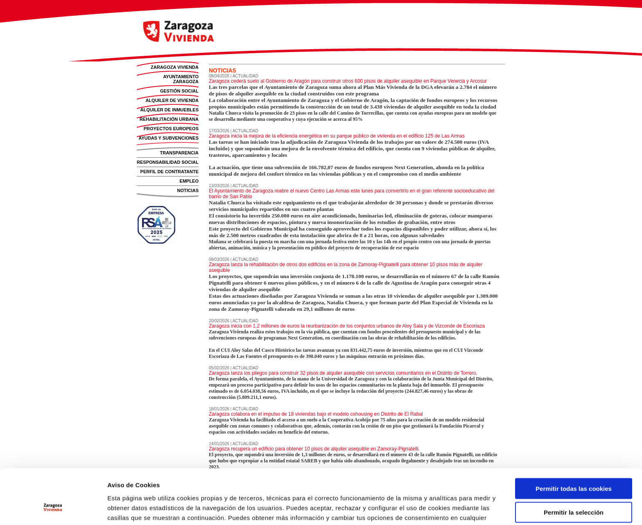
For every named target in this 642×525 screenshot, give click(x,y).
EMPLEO (189, 181)
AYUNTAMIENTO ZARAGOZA (181, 79)
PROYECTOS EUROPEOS (171, 128)
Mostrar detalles (447, 508)
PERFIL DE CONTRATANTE (169, 171)
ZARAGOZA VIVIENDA (175, 67)
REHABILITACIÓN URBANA (169, 119)
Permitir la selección (574, 467)
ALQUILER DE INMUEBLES (169, 109)
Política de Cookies (218, 482)
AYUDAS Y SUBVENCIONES (168, 138)
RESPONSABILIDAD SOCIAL (168, 162)
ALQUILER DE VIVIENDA (172, 100)
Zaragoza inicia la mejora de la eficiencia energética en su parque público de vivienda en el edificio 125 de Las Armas (337, 136)
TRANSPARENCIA (179, 152)
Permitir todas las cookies (574, 443)
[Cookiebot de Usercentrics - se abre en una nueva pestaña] (53, 509)
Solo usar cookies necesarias (574, 491)
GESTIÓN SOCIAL (179, 90)
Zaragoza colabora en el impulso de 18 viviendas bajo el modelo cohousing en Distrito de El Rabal (316, 414)
